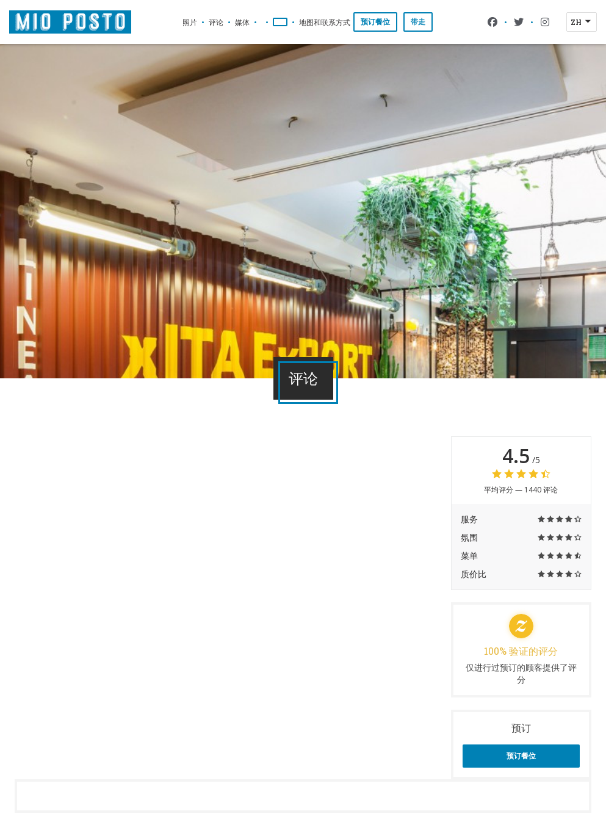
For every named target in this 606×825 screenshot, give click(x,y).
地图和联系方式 (324, 22)
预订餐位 (375, 21)
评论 (216, 22)
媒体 (242, 22)
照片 (189, 22)
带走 (418, 21)
